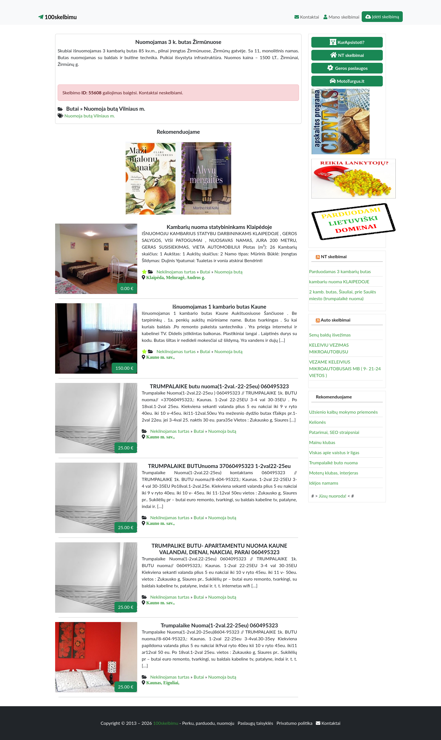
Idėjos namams (323, 482)
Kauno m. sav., (160, 357)
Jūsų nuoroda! (332, 495)
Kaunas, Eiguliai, (162, 682)
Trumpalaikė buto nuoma (333, 462)
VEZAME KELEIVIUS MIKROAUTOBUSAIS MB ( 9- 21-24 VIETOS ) (345, 368)
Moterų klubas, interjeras (333, 472)
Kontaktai (306, 16)
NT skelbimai (334, 256)
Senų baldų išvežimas (330, 334)
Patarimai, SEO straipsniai (334, 432)
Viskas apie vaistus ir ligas (334, 452)
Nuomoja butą (228, 271)
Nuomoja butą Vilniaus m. (89, 115)
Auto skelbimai (335, 319)
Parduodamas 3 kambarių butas (340, 271)
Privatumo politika (295, 723)
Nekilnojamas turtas (175, 271)
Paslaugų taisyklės (256, 723)
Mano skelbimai (341, 16)
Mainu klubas (322, 442)
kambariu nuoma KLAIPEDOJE (339, 281)
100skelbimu (57, 17)
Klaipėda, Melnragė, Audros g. (175, 277)
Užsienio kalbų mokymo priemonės (343, 411)
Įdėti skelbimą (382, 16)
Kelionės (317, 422)
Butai (205, 271)
